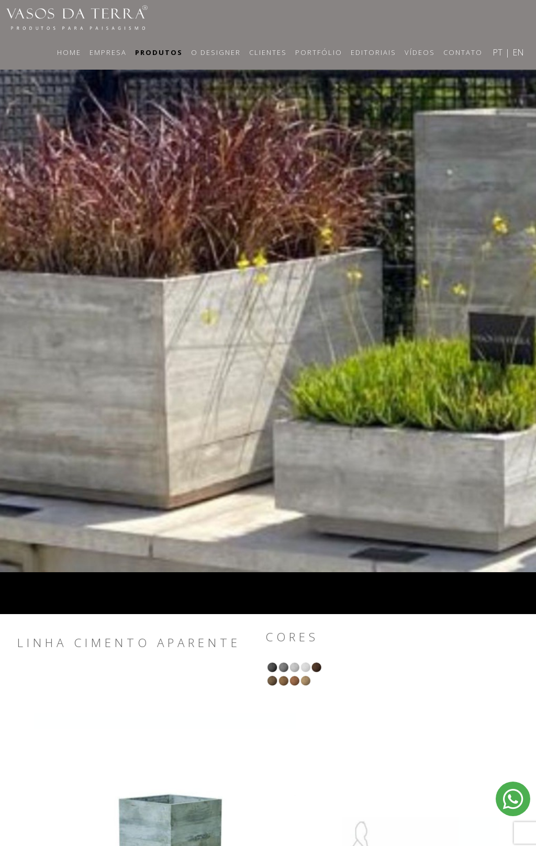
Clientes (268, 52)
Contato (463, 52)
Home (69, 52)
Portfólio (318, 52)
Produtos (159, 52)
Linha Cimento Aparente (129, 643)
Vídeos (420, 52)
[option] (268, 310)
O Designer (216, 52)
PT (497, 52)
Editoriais (373, 52)
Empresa (108, 52)
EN (518, 52)
